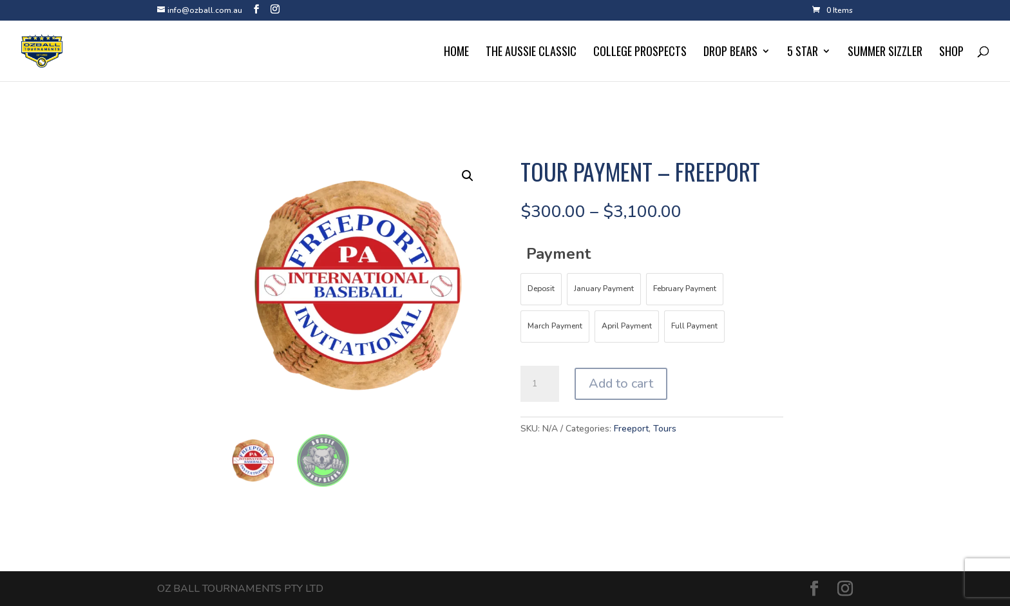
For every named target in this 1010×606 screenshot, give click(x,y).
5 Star (802, 52)
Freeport (631, 428)
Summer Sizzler (885, 52)
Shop (951, 52)
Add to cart (621, 383)
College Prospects (640, 52)
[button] (467, 175)
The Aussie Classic (531, 52)
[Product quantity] (539, 384)
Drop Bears (730, 52)
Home (456, 52)
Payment (558, 253)
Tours (664, 428)
